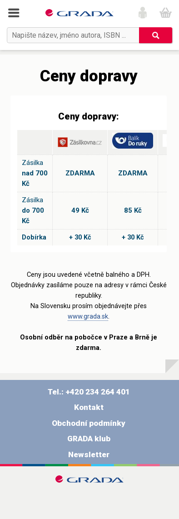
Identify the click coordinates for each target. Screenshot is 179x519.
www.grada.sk (88, 316)
